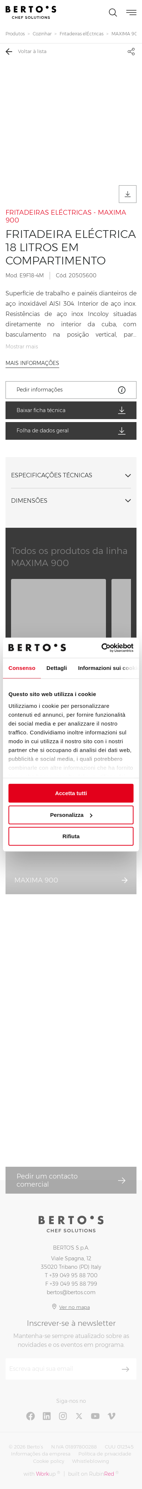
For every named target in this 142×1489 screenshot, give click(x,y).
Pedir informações (71, 390)
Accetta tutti (71, 793)
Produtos (15, 33)
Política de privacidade (104, 1454)
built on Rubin (93, 1473)
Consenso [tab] (21, 668)
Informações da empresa (40, 1454)
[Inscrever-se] (125, 1369)
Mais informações (32, 363)
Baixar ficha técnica (71, 410)
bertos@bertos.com (71, 1292)
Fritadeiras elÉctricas (81, 33)
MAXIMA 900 (126, 33)
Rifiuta (71, 836)
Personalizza (71, 815)
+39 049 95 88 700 (73, 1275)
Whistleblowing (90, 1461)
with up (42, 1473)
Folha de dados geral (71, 431)
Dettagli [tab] (56, 668)
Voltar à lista (26, 51)
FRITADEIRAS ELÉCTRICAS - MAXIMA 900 (66, 217)
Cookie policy (48, 1461)
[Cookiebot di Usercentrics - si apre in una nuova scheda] (102, 648)
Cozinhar (42, 33)
